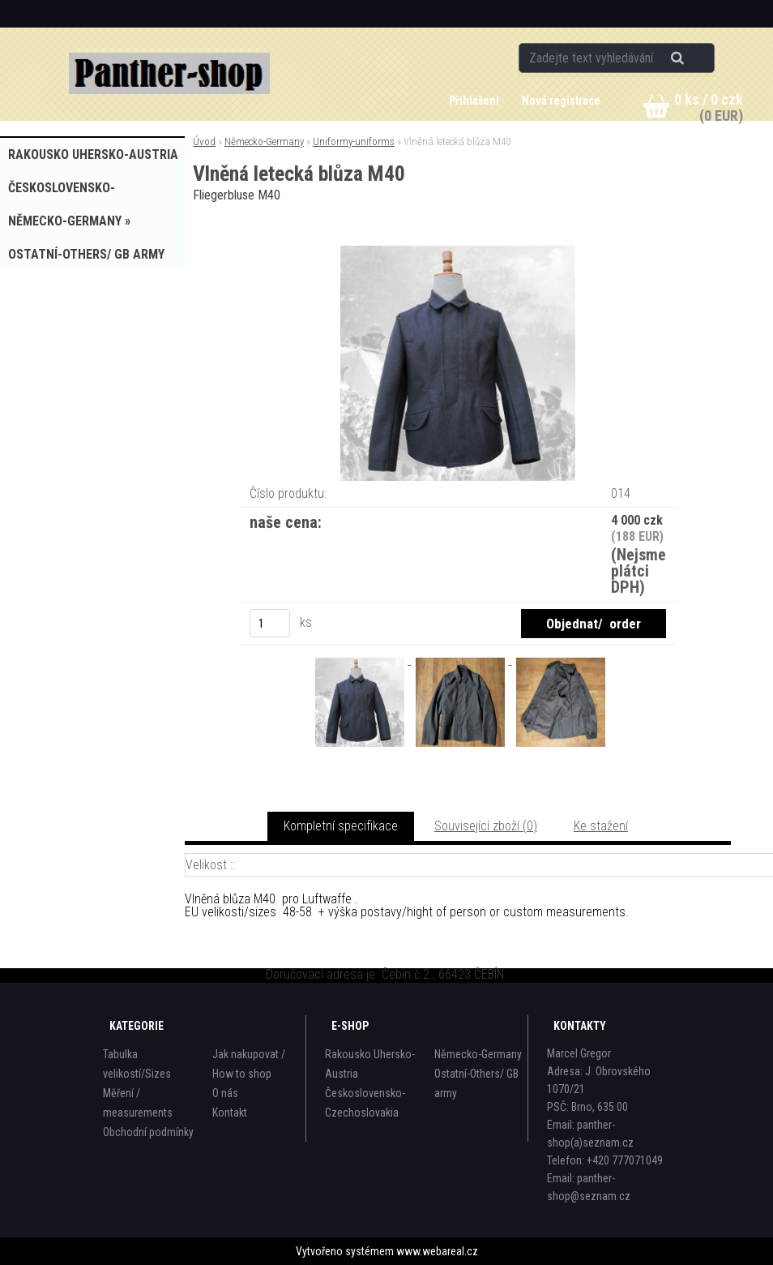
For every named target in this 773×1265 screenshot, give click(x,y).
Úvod (204, 141)
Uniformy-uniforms (354, 141)
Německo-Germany (264, 141)
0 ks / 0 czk (708, 99)
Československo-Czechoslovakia (365, 1103)
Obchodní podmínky (148, 1132)
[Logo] (169, 73)
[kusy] (270, 623)
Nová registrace (561, 100)
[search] (697, 58)
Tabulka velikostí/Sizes (137, 1064)
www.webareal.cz (437, 1251)
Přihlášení (475, 100)
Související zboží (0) (485, 826)
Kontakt (229, 1112)
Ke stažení (601, 826)
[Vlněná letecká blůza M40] (457, 251)
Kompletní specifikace (341, 826)
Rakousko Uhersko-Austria (370, 1064)
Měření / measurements (138, 1103)
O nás (225, 1093)
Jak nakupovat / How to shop (248, 1064)
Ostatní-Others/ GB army (476, 1083)
